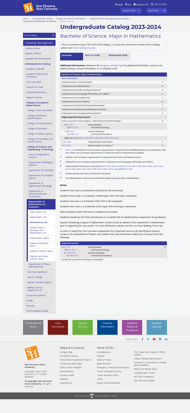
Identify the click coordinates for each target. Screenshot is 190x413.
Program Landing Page (111, 79)
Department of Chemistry (40, 184)
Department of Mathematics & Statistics (39, 35)
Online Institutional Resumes (148, 372)
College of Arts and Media (39, 124)
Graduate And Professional (38, 72)
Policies (100, 369)
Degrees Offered (33, 67)
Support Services (34, 111)
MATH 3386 (81, 182)
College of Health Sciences (40, 147)
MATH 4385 (127, 182)
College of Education (37, 142)
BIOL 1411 (69, 138)
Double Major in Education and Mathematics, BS (38, 244)
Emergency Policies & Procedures (113, 381)
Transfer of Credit (34, 100)
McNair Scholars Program (39, 296)
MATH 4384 (113, 182)
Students (64, 392)
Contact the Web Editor (71, 377)
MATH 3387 (92, 182)
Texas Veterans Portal (107, 389)
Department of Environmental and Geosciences (37, 207)
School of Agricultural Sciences (38, 169)
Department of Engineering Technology (40, 198)
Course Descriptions (36, 309)
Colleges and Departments (143, 19)
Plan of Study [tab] (92, 68)
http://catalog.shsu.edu (84, 61)
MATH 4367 (102, 182)
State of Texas (104, 373)
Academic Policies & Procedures (132, 340)
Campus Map (66, 365)
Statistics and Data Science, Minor (39, 271)
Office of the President (71, 381)
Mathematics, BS (38, 236)
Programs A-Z (93, 19)
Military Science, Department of (35, 302)
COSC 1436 (66, 155)
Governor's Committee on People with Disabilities (150, 377)
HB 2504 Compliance (144, 390)
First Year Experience (37, 285)
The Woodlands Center (37, 324)
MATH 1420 (70, 164)
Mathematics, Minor (39, 251)
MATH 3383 (158, 180)
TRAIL (100, 392)
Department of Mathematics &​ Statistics (36, 218)
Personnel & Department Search (75, 373)
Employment (66, 396)
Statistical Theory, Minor (41, 264)
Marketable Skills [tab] (118, 68)
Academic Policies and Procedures (37, 89)
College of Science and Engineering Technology (109, 32)
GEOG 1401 (114, 151)
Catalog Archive (32, 62)
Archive (27, 26)
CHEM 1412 (74, 148)
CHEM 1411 (69, 145)
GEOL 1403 (83, 151)
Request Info (142, 4)
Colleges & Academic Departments (71, 32)
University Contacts (69, 369)
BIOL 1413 (73, 141)
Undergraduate (33, 19)
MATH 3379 (117, 180)
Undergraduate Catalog (42, 32)
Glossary (30, 319)
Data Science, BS (38, 225)
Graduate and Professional (64, 19)
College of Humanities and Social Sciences (40, 154)
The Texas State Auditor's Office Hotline (149, 367)
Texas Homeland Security (109, 385)
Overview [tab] (67, 68)
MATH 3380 (137, 180)
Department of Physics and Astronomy (39, 279)
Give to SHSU (160, 4)
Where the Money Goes (145, 382)
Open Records (104, 377)
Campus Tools (129, 10)
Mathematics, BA (38, 230)
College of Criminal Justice (39, 137)
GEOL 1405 (103, 151)
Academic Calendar (35, 82)
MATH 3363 (106, 180)
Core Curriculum (34, 95)
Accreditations (104, 365)
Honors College (34, 290)
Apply (120, 4)
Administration (67, 385)
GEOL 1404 (93, 151)
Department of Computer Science (40, 190)
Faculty (29, 314)
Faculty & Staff (67, 389)
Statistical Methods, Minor (39, 258)
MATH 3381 (147, 180)
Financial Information (36, 106)
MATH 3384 (70, 182)
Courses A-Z (114, 19)
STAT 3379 (126, 180)
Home (25, 32)
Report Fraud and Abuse (108, 396)
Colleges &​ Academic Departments (37, 117)
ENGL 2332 (66, 159)
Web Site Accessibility (144, 394)
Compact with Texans (144, 386)
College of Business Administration (36, 130)
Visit (129, 4)
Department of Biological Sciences (40, 177)
